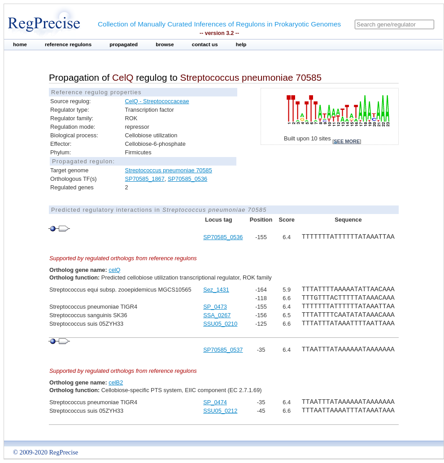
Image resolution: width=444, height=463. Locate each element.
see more (347, 141)
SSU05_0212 (220, 410)
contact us (205, 44)
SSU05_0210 (220, 323)
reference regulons (68, 44)
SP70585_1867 (145, 178)
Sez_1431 (216, 289)
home (20, 44)
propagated (123, 44)
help (241, 44)
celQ (114, 269)
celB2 (116, 382)
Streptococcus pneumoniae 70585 (168, 170)
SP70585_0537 (223, 349)
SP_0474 (215, 402)
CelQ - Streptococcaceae (157, 101)
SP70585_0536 (187, 178)
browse (165, 44)
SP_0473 (215, 306)
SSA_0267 (217, 315)
